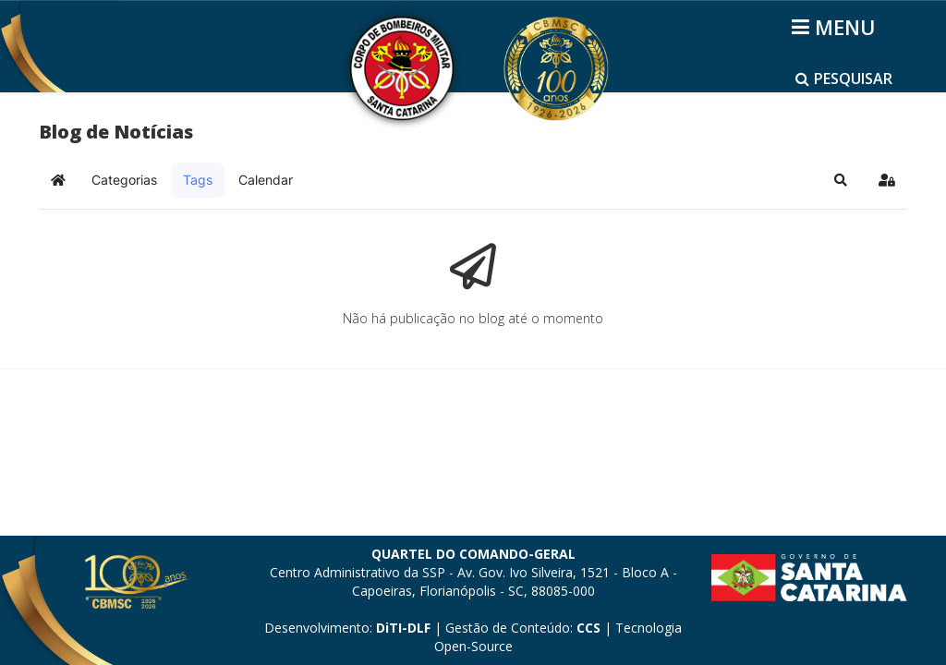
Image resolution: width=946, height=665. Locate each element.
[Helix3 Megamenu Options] (836, 27)
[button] (840, 180)
